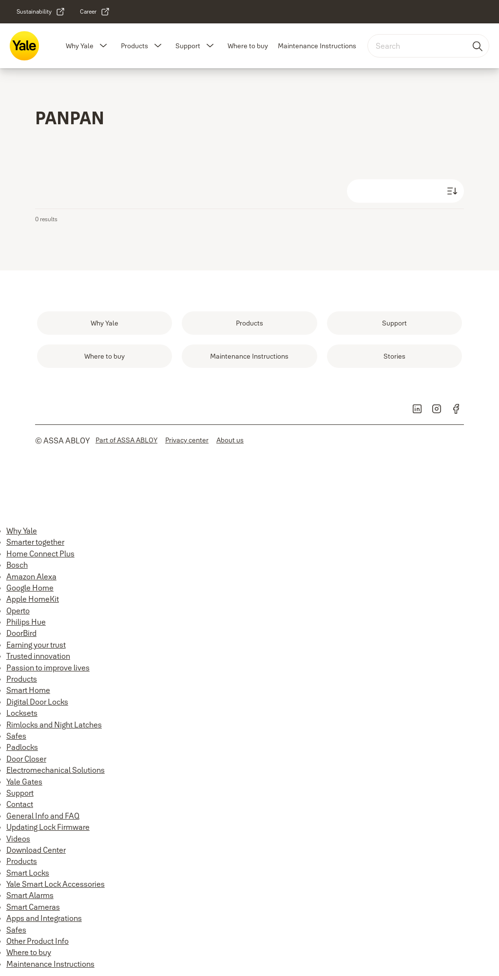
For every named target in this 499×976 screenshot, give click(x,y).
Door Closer (26, 759)
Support (187, 45)
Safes (16, 736)
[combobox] (428, 45)
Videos (18, 838)
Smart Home (28, 690)
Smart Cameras (33, 907)
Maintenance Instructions (317, 45)
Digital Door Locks (37, 702)
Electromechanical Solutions (55, 770)
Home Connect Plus (40, 553)
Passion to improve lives (48, 667)
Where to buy (248, 45)
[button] (103, 46)
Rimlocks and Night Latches (54, 724)
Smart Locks (27, 873)
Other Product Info (37, 941)
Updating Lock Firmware (48, 827)
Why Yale (80, 45)
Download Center (36, 850)
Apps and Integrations (44, 918)
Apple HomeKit (32, 599)
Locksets (22, 713)
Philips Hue (26, 622)
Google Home (30, 588)
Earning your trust (36, 645)
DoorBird (21, 633)
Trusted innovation (38, 656)
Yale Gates (24, 781)
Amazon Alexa (31, 576)
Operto (18, 610)
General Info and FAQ (42, 816)
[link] (41, 12)
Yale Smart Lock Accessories (55, 884)
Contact (19, 804)
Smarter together (35, 542)
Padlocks (22, 747)
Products (134, 45)
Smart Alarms (30, 895)
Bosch (17, 565)
